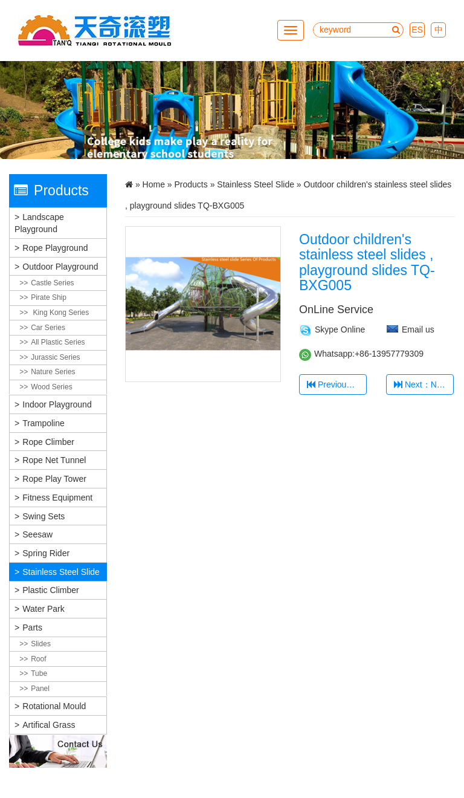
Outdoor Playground (60, 266)
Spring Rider (45, 553)
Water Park (43, 609)
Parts (32, 627)
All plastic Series (58, 342)
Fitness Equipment (57, 497)
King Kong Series (60, 312)
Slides (41, 644)
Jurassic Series (55, 357)
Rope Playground (55, 248)
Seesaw (37, 534)
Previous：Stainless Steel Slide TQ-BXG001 (337, 384)
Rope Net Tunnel (54, 460)
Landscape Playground (39, 223)
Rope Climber (48, 442)
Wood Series (51, 387)
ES (417, 29)
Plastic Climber (50, 590)
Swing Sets (43, 516)
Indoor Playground (56, 404)
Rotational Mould (54, 706)
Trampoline (43, 423)
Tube (39, 673)
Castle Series (52, 283)
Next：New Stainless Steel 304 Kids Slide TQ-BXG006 (424, 384)
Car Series (48, 327)
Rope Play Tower (54, 479)
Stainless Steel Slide (61, 572)
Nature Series (53, 372)
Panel (40, 688)
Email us (418, 329)
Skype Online (340, 329)
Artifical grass (48, 725)
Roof (38, 659)
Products (191, 184)
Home (154, 184)
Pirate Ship (48, 297)
